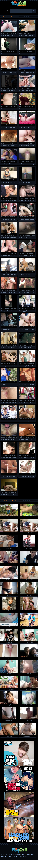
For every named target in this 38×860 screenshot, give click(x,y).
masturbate (26, 127)
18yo (31, 457)
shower (11, 347)
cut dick (9, 457)
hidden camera (24, 421)
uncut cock (10, 182)
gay (7, 90)
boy (29, 182)
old (5, 237)
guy (21, 182)
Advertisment (30, 854)
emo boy (23, 219)
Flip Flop (5, 494)
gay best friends (29, 90)
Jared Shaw (13, 237)
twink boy (26, 200)
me (6, 219)
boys (8, 402)
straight (25, 255)
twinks (14, 366)
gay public (15, 54)
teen (11, 366)
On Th (8, 164)
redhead (31, 127)
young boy (23, 329)
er (11, 145)
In (27, 255)
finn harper (33, 35)
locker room (6, 347)
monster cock (16, 109)
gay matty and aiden (8, 127)
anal (10, 90)
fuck (4, 219)
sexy (11, 200)
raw (29, 164)
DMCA (10, 856)
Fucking (26, 164)
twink (14, 200)
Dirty (13, 311)
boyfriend (28, 311)
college (34, 457)
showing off (6, 292)
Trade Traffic (4, 856)
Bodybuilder (24, 476)
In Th (26, 347)
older (9, 145)
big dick (27, 219)
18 (3, 237)
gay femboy (34, 72)
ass (31, 164)
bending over (10, 384)
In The (29, 347)
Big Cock (5, 54)
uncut (14, 476)
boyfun (22, 35)
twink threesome (10, 72)
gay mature (15, 145)
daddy (9, 219)
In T (11, 164)
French (4, 384)
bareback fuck (6, 200)
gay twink (28, 72)
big (31, 219)
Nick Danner (28, 35)
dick (33, 219)
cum (27, 182)
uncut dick (14, 457)
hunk (30, 200)
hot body (34, 274)
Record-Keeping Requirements (17, 854)
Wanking (13, 292)
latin (4, 35)
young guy (23, 311)
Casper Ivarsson (13, 329)
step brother (24, 145)
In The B (32, 402)
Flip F (8, 494)
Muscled (23, 274)
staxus (4, 90)
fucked (29, 274)
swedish (8, 274)
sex (28, 292)
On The (4, 164)
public (12, 35)
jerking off (7, 255)
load (24, 182)
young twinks (6, 366)
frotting (22, 90)
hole (32, 182)
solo (6, 182)
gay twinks (14, 90)
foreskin (5, 457)
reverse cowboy (16, 164)
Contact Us (26, 856)
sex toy (31, 439)
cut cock (16, 182)
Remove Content (17, 856)
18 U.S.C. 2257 (4, 854)
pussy (4, 439)
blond (27, 457)
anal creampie (30, 145)
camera (15, 347)
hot (16, 292)
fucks (33, 311)
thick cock (23, 457)
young (27, 329)
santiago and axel (33, 109)
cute (4, 182)
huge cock (5, 311)
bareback (27, 439)
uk (9, 292)
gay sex (35, 164)
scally (16, 311)
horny (4, 274)
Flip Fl (12, 494)
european (7, 35)
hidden (30, 421)
